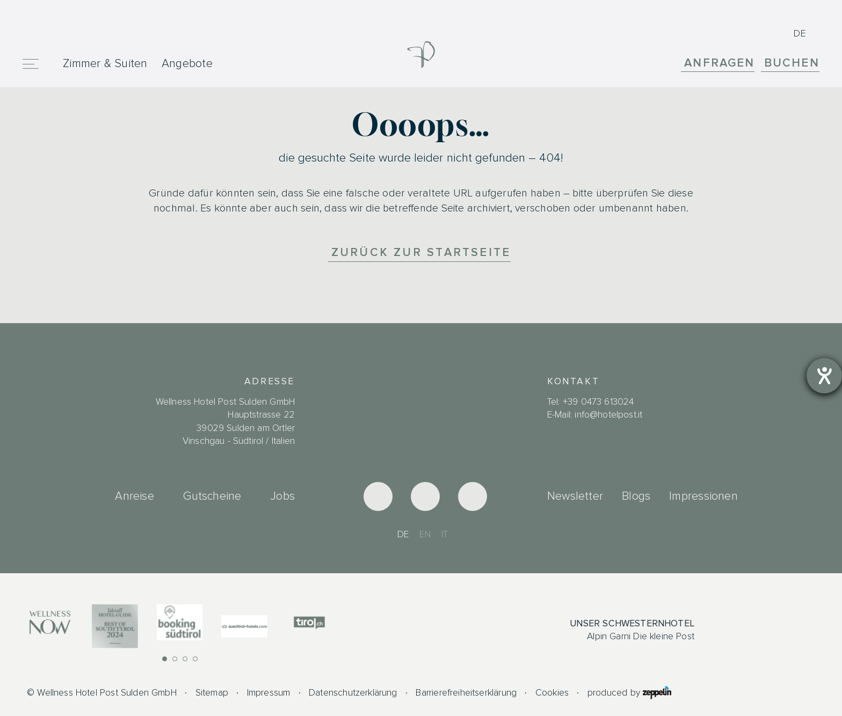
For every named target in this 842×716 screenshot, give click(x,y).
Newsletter (575, 496)
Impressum (269, 692)
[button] (164, 658)
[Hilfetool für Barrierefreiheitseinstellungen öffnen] (824, 375)
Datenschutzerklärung (353, 692)
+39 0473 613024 (598, 401)
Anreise (134, 496)
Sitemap (211, 692)
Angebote (187, 63)
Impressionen (703, 496)
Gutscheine (212, 496)
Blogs (636, 496)
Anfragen (719, 63)
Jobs (283, 496)
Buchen (791, 63)
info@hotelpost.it (608, 414)
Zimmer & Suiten (105, 63)
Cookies (552, 692)
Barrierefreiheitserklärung (466, 692)
